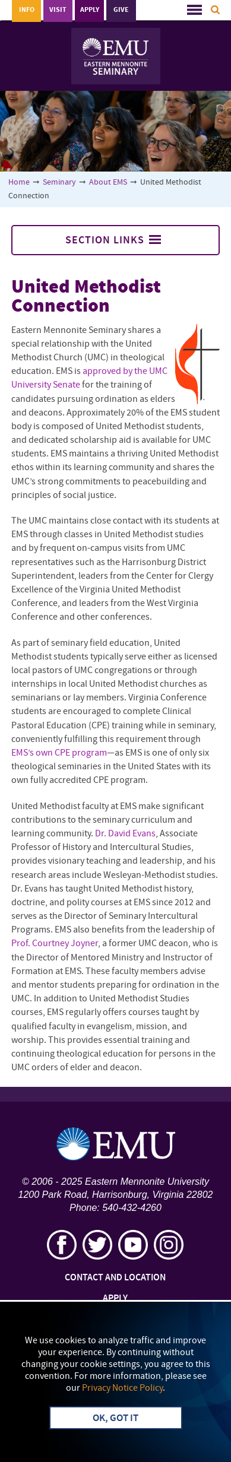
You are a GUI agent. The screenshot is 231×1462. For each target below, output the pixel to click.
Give (121, 10)
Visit (58, 10)
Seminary (59, 182)
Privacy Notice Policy (122, 1388)
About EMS (108, 182)
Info (26, 10)
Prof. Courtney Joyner (54, 944)
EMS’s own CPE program (59, 753)
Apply (89, 10)
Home (19, 182)
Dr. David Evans (125, 834)
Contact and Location (115, 1278)
